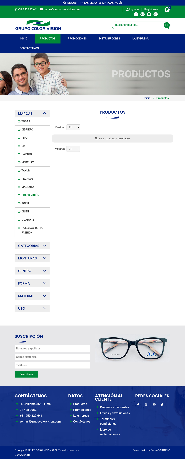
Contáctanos (29, 48)
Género (24, 270)
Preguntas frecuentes (114, 407)
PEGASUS (27, 178)
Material (26, 296)
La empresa (140, 38)
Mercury (27, 162)
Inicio (147, 98)
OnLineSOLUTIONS (160, 450)
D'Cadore (27, 219)
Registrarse (151, 9)
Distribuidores (109, 38)
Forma (24, 283)
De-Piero (27, 129)
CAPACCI (27, 154)
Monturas (27, 258)
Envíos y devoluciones (115, 413)
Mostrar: (60, 127)
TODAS (25, 121)
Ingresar (132, 9)
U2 (23, 146)
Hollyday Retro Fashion (32, 230)
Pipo (24, 137)
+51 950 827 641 (31, 415)
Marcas (25, 113)
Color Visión (30, 195)
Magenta (27, 187)
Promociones (77, 38)
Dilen (25, 211)
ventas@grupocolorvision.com (40, 421)
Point (25, 203)
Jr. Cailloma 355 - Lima (35, 404)
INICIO (23, 38)
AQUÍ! (118, 3)
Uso (21, 308)
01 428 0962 (28, 409)
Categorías (28, 245)
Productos (47, 38)
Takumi (26, 170)
